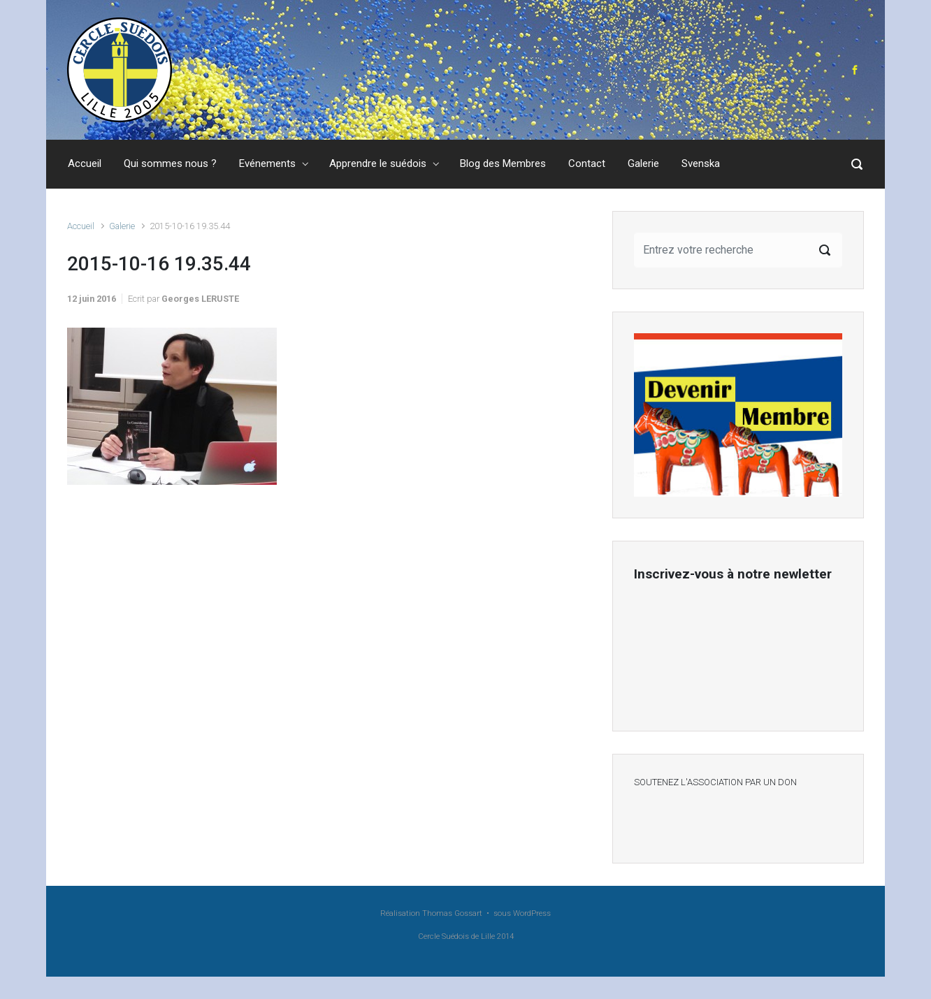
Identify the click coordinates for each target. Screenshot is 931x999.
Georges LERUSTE (200, 298)
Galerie (122, 226)
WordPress (532, 913)
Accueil (80, 226)
